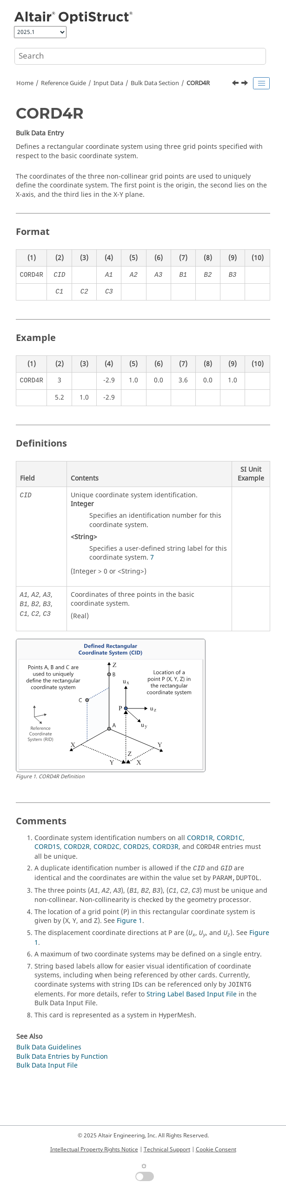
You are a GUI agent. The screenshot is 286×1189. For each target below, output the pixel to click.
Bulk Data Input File (47, 1065)
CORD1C (230, 838)
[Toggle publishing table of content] (261, 83)
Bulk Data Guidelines (48, 1047)
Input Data (108, 83)
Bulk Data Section (155, 83)
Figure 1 (129, 921)
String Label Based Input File (191, 994)
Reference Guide (63, 83)
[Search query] (140, 56)
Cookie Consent (216, 1149)
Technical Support (167, 1149)
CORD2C (106, 847)
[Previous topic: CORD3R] (236, 84)
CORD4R (198, 83)
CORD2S (136, 847)
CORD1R (200, 838)
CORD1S (47, 847)
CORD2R (77, 847)
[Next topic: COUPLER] (245, 84)
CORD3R (166, 847)
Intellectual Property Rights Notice (94, 1149)
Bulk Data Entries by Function (62, 1057)
